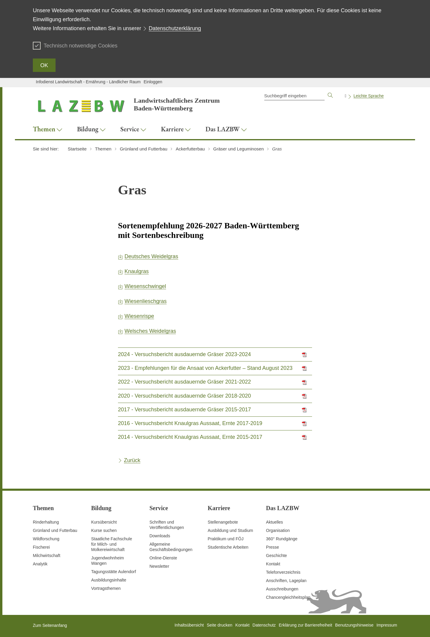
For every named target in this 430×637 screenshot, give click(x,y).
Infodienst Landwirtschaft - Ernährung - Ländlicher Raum (88, 81)
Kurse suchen (104, 530)
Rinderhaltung (46, 522)
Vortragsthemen (106, 588)
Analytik (40, 563)
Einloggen (153, 81)
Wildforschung (46, 538)
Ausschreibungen (282, 589)
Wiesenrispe (139, 316)
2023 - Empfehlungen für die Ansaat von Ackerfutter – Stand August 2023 (205, 368)
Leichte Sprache (369, 95)
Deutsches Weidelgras (151, 256)
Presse (272, 547)
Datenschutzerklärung (175, 28)
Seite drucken (219, 625)
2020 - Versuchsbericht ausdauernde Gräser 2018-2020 (184, 396)
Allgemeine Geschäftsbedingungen (170, 547)
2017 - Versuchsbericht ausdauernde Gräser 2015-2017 (184, 410)
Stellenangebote (223, 522)
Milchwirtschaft (46, 555)
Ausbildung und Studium (230, 530)
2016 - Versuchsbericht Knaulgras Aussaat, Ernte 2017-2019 (190, 423)
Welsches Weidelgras (150, 331)
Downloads (159, 535)
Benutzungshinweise (354, 625)
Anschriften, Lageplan (286, 580)
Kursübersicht (104, 522)
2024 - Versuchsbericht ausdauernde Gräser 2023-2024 (184, 354)
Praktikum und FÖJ (226, 538)
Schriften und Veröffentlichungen (166, 525)
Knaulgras (137, 271)
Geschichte (276, 555)
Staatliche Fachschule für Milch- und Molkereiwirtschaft (111, 544)
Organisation (278, 530)
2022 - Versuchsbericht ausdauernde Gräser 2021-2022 (184, 382)
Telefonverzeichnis (283, 572)
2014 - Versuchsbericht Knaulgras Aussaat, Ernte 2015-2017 (190, 437)
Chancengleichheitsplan (288, 597)
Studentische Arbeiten (228, 547)
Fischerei (41, 547)
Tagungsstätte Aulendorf (113, 571)
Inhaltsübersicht (189, 625)
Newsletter (159, 566)
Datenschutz (264, 625)
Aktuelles (274, 522)
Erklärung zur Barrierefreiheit (305, 625)
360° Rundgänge (281, 538)
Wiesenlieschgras (146, 301)
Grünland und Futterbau (55, 530)
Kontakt (273, 563)
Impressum (387, 625)
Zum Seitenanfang (50, 625)
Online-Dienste (163, 558)
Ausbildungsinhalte (108, 580)
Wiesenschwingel (145, 286)
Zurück (132, 460)
